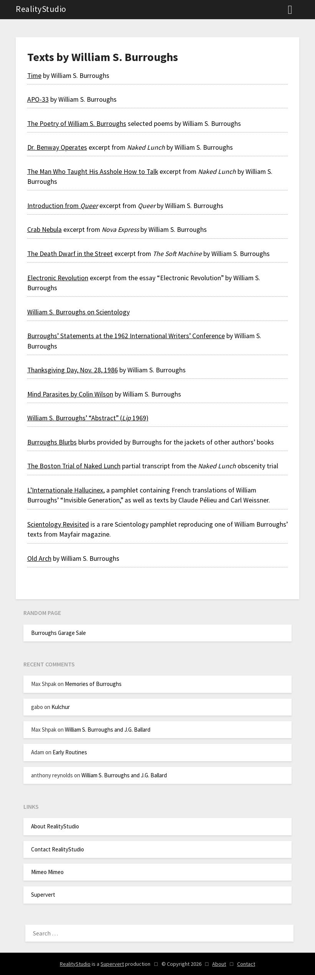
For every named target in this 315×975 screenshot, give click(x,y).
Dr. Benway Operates (57, 147)
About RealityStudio (55, 826)
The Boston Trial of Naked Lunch (73, 466)
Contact (246, 963)
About (219, 963)
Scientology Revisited (58, 524)
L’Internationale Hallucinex (65, 490)
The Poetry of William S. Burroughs (76, 123)
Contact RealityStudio (57, 849)
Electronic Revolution (57, 278)
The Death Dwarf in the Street (70, 254)
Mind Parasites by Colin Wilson (70, 394)
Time (34, 75)
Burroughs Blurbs (52, 442)
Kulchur (60, 707)
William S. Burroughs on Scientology (78, 312)
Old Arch (39, 558)
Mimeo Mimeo (47, 872)
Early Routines (70, 752)
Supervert (43, 894)
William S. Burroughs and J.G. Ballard (107, 729)
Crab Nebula (44, 229)
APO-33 (38, 99)
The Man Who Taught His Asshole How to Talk (92, 171)
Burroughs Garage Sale (58, 632)
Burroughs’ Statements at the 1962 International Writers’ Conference (126, 336)
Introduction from (62, 206)
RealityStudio (41, 8)
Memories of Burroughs (93, 683)
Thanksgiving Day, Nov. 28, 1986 (72, 370)
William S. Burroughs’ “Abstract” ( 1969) (87, 418)
